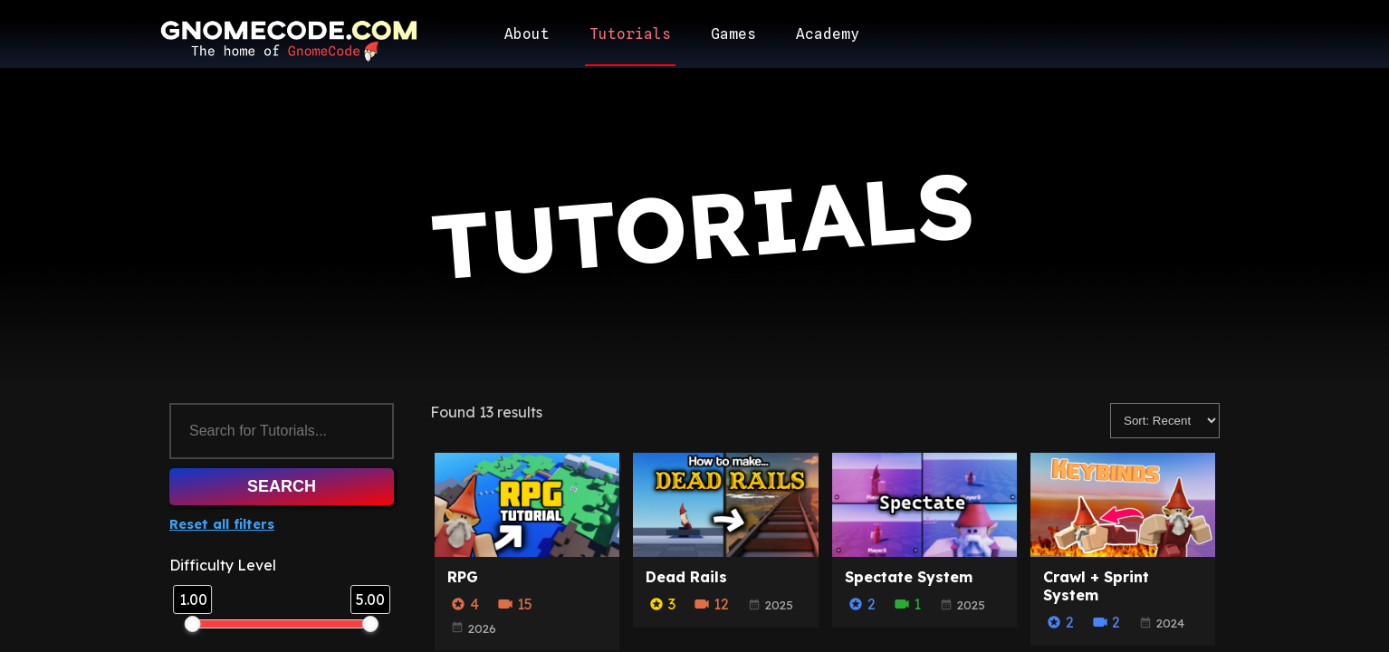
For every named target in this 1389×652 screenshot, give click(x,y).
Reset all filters (221, 524)
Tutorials (630, 34)
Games (733, 34)
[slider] (193, 624)
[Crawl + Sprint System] (1122, 551)
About (527, 34)
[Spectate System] (924, 551)
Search (281, 486)
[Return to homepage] (287, 41)
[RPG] (527, 551)
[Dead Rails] (725, 551)
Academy (827, 34)
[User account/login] (1186, 34)
